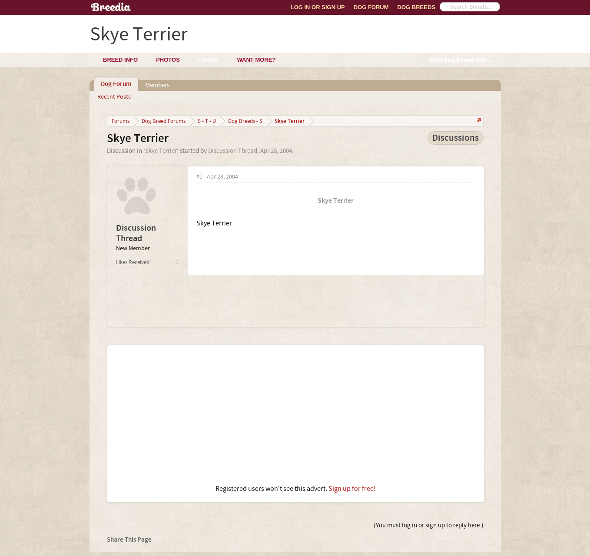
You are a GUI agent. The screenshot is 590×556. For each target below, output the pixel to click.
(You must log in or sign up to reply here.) (429, 525)
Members (157, 85)
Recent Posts (114, 97)
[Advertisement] (295, 415)
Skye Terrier (161, 151)
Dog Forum (371, 7)
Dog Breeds (416, 7)
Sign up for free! (352, 488)
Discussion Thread (232, 151)
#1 (199, 177)
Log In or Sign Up (318, 7)
